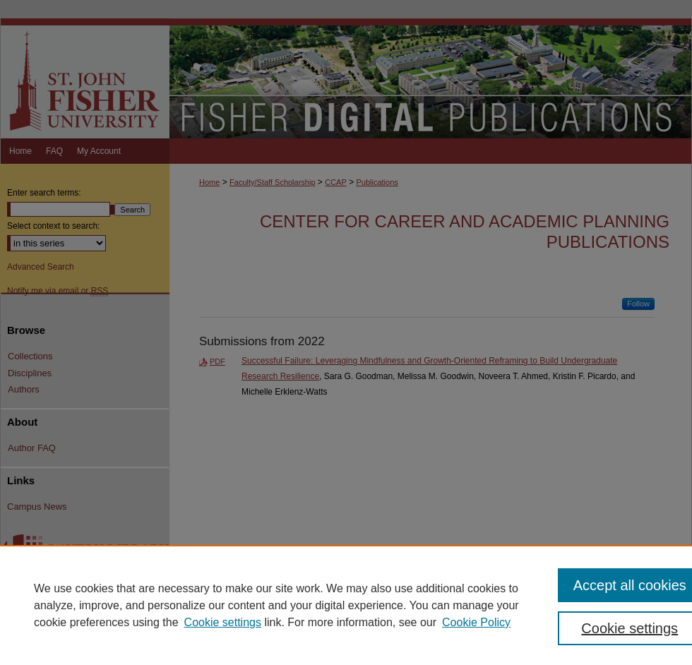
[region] (346, 605)
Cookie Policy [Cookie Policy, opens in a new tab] (476, 622)
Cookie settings (222, 622)
